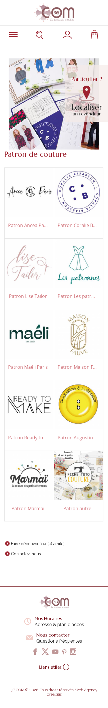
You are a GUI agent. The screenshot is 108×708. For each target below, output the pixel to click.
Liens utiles (54, 667)
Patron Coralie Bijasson (78, 225)
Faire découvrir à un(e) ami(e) (38, 543)
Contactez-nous (26, 554)
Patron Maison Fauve (78, 367)
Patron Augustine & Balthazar (78, 437)
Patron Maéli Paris (28, 367)
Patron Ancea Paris (28, 225)
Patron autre (77, 508)
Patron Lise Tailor (28, 296)
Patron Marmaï (28, 508)
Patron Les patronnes (78, 296)
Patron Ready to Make (28, 437)
